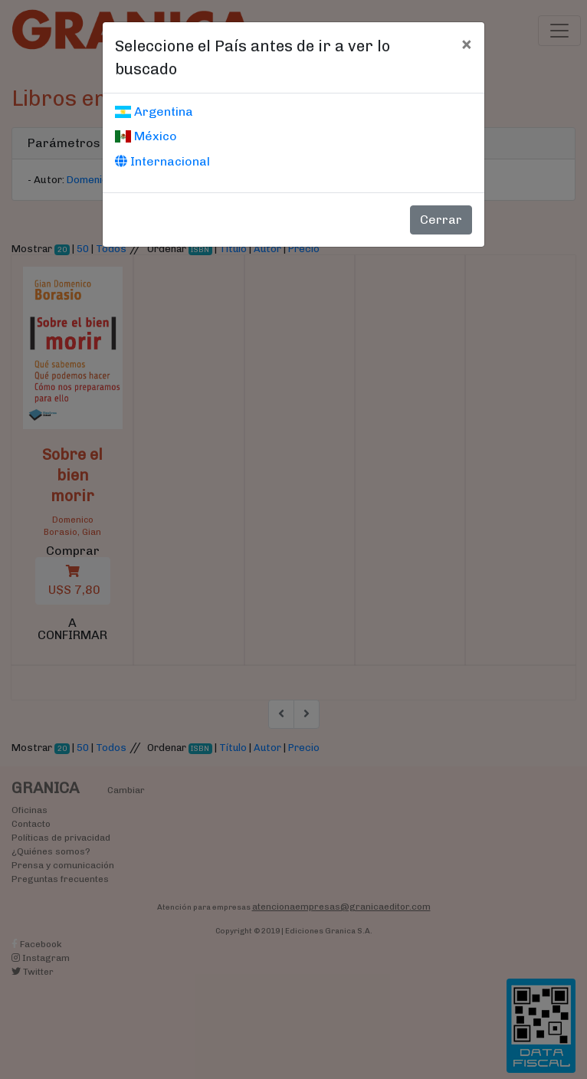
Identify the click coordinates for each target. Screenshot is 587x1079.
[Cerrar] (466, 43)
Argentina (154, 111)
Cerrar (441, 219)
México (146, 136)
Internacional (162, 161)
